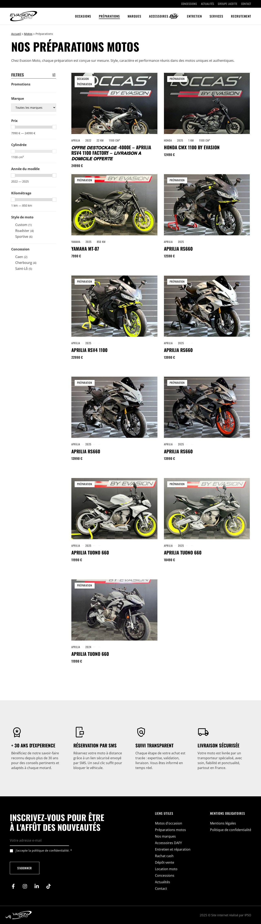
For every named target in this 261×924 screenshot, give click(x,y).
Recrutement (241, 16)
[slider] (13, 127)
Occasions (83, 16)
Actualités (207, 4)
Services (216, 16)
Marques (134, 16)
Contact (246, 4)
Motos (28, 34)
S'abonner (24, 868)
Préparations (109, 16)
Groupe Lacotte (227, 4)
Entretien (194, 16)
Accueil (16, 34)
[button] (8, 917)
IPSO (247, 915)
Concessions (189, 4)
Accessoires (158, 16)
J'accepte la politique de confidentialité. (44, 850)
